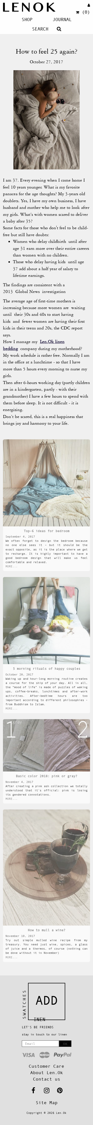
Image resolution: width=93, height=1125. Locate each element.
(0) (83, 12)
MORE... (11, 566)
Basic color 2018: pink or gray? (46, 776)
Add (46, 1000)
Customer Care (46, 1066)
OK (65, 1044)
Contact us (46, 1079)
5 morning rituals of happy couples (46, 669)
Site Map (47, 1102)
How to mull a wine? (46, 930)
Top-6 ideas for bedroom (46, 531)
